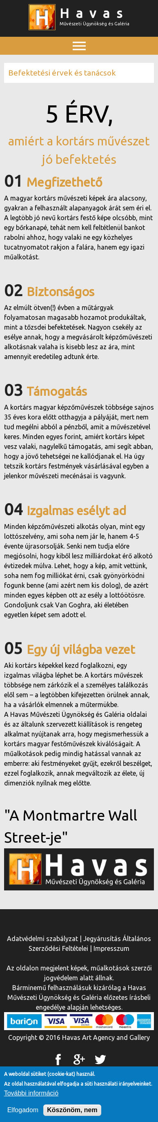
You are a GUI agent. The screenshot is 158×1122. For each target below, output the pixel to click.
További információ (31, 1095)
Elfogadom (23, 1112)
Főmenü (79, 64)
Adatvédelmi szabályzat (42, 938)
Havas (94, 13)
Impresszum (111, 948)
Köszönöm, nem (72, 1112)
